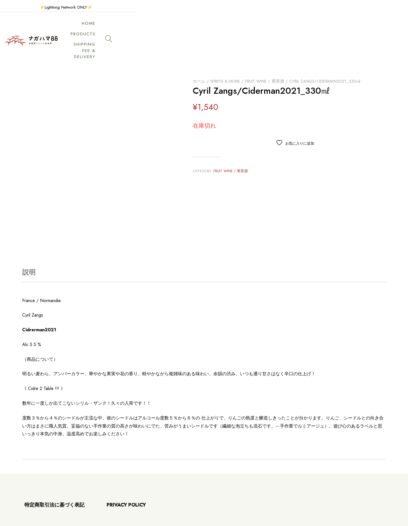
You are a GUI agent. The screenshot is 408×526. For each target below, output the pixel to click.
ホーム (199, 55)
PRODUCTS (247, 27)
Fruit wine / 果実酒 (264, 55)
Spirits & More (225, 55)
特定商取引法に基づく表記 (54, 479)
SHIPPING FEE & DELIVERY (302, 27)
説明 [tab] (29, 246)
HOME (217, 27)
